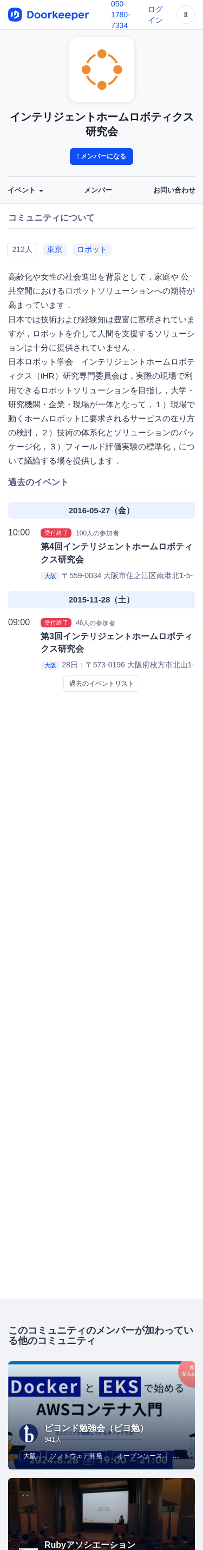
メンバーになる (102, 156)
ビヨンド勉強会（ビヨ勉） (96, 1428)
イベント (25, 190)
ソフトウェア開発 (76, 1456)
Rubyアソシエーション (89, 1544)
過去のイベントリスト (101, 683)
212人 (22, 249)
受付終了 (56, 532)
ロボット (92, 249)
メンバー (98, 190)
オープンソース (139, 1456)
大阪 (50, 576)
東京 (54, 249)
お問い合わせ (174, 190)
